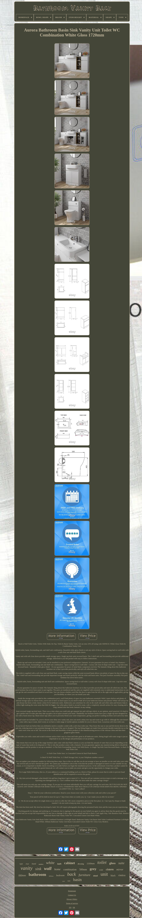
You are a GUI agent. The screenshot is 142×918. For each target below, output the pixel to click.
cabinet (69, 863)
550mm (22, 875)
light (21, 864)
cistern (110, 869)
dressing (81, 864)
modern (41, 864)
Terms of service (72, 903)
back (71, 874)
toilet (101, 862)
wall (47, 868)
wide (101, 870)
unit (104, 874)
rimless (121, 875)
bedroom (60, 875)
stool (95, 876)
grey (93, 869)
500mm (83, 869)
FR (74, 907)
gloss (112, 863)
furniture (84, 875)
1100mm (91, 863)
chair (27, 864)
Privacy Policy (72, 899)
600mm (51, 876)
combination (70, 869)
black (113, 875)
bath (59, 864)
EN (70, 907)
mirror (119, 869)
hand (34, 864)
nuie (69, 881)
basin (77, 879)
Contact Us (72, 895)
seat (63, 881)
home (57, 869)
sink (38, 869)
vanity (27, 868)
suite (121, 863)
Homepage (72, 891)
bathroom (37, 874)
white (50, 863)
